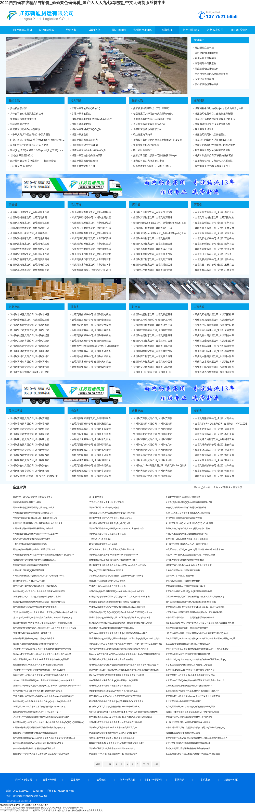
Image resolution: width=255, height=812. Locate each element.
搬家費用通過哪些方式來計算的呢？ (152, 108)
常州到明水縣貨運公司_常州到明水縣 (29, 439)
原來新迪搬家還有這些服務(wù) (149, 124)
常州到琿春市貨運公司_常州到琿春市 (152, 439)
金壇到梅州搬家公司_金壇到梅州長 (151, 238)
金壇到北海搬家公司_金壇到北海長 (213, 254)
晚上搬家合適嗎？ (204, 129)
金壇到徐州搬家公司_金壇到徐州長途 (214, 465)
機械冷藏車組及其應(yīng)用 (86, 129)
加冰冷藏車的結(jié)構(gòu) (86, 108)
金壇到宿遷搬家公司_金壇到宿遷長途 (214, 428)
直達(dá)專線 (49, 779)
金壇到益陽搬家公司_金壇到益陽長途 (91, 476)
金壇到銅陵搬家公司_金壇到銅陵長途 (29, 228)
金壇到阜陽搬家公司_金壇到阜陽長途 (29, 269)
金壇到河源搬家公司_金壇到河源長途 (152, 217)
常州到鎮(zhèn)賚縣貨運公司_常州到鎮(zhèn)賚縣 (159, 465)
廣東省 (136, 204)
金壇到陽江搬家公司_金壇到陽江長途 (152, 228)
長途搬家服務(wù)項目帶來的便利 (212, 150)
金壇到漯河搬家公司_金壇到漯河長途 (152, 325)
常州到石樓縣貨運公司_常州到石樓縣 (214, 314)
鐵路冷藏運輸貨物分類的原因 (87, 155)
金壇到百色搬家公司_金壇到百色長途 (214, 238)
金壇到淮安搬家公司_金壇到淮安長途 (214, 444)
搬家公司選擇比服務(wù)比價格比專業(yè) (155, 155)
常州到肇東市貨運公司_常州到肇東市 (29, 470)
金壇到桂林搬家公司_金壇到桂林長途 (214, 269)
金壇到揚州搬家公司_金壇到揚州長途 (214, 455)
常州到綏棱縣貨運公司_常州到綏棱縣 (29, 428)
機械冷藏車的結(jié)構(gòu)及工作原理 (92, 118)
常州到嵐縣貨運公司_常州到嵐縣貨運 (214, 330)
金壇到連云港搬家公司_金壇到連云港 (214, 439)
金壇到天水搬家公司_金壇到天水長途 (91, 361)
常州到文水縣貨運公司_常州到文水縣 (214, 361)
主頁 (215, 487)
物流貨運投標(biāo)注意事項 (25, 129)
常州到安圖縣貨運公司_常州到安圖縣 (152, 418)
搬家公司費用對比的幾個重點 (210, 134)
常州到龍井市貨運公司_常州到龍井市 (152, 434)
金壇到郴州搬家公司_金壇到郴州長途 (91, 449)
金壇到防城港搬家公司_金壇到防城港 (214, 217)
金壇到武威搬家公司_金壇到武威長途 (91, 330)
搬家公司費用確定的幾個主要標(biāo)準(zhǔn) (157, 139)
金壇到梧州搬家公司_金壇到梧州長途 (214, 259)
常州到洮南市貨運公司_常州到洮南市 (152, 476)
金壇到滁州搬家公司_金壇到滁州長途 (29, 238)
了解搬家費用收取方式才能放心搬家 (152, 118)
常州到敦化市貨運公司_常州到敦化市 (152, 444)
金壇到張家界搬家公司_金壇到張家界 (91, 418)
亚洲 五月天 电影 (53, 810)
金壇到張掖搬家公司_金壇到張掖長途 (91, 335)
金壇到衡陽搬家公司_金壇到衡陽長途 (91, 465)
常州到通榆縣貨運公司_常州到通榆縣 (152, 460)
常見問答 (76, 100)
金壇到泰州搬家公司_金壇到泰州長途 (214, 434)
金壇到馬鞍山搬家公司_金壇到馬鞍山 (29, 233)
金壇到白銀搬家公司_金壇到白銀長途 (91, 356)
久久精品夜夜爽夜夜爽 (92, 810)
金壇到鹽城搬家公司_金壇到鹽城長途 (214, 449)
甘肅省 (75, 306)
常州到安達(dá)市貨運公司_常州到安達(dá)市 (34, 476)
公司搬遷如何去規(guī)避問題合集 (213, 124)
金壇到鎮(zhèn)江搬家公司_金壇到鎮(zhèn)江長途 (221, 423)
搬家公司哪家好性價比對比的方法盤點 (215, 145)
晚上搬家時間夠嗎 (142, 134)
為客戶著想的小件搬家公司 (147, 129)
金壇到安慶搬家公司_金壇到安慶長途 (29, 259)
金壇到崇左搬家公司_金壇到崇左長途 (214, 212)
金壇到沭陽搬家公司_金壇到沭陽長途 (214, 418)
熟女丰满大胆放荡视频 (72, 810)
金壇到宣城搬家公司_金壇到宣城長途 (29, 222)
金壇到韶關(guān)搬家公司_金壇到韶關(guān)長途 (159, 222)
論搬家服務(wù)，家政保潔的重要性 (214, 160)
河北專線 (76, 204)
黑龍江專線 (15, 410)
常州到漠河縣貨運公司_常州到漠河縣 (29, 418)
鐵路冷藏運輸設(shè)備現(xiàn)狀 (89, 150)
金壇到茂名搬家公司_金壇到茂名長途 (152, 249)
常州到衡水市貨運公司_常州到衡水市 (91, 264)
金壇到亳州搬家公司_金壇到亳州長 (28, 217)
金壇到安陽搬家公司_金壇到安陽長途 (152, 366)
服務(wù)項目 (231, 779)
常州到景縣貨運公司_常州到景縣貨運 (91, 217)
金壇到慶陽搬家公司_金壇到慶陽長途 (91, 351)
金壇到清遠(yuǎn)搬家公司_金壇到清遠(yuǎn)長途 (159, 233)
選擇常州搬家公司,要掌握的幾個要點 (214, 155)
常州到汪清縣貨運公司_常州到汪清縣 (152, 423)
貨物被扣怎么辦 (18, 108)
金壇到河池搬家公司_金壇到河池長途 (214, 233)
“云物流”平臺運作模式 (21, 155)
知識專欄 (225, 487)
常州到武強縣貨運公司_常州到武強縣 (91, 238)
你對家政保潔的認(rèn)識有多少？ (213, 166)
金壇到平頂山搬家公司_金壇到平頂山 (152, 372)
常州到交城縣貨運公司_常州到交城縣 (214, 319)
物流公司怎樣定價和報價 (23, 118)
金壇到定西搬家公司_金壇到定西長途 (91, 325)
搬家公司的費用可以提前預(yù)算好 (213, 139)
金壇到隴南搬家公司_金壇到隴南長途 (91, 314)
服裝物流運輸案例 (204, 79)
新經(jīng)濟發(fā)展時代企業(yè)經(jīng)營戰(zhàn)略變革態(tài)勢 (45, 150)
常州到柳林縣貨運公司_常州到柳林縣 (214, 335)
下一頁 (146, 764)
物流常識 (14, 100)
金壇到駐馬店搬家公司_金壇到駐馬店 (152, 330)
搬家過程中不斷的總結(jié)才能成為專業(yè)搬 (219, 108)
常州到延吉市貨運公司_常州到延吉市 (152, 455)
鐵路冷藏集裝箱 (80, 134)
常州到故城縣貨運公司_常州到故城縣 (91, 222)
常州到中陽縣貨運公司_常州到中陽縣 (214, 356)
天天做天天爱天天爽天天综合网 (14, 810)
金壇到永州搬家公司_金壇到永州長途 (91, 434)
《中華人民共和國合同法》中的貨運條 (30, 134)
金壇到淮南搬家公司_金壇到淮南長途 (29, 264)
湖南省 (75, 410)
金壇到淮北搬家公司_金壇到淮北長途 (29, 243)
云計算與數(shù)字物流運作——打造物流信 (33, 160)
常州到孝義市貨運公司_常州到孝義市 (214, 372)
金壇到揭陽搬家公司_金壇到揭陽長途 (152, 243)
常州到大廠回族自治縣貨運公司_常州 (91, 269)
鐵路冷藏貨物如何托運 (83, 166)
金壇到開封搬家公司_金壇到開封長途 (152, 351)
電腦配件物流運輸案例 (207, 68)
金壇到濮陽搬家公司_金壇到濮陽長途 (152, 346)
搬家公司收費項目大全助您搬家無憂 (214, 113)
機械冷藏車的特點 (81, 124)
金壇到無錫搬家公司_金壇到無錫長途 (214, 470)
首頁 (98, 764)
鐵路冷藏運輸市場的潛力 (85, 139)
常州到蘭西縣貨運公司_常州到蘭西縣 (29, 455)
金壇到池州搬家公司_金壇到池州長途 (29, 212)
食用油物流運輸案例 (205, 58)
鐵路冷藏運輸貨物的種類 (85, 160)
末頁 (156, 764)
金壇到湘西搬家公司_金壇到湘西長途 (91, 423)
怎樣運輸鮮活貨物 (19, 124)
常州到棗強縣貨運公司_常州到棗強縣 (91, 249)
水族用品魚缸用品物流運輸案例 (211, 73)
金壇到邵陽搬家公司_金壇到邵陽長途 (91, 444)
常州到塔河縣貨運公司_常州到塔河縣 (29, 423)
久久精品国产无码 (37, 810)
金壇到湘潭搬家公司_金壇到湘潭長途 (91, 460)
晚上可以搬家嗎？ (142, 150)
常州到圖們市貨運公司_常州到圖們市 (152, 449)
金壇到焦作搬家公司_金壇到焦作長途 (152, 361)
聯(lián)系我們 (127, 779)
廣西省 (198, 204)
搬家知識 (137, 100)
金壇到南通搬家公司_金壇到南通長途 (214, 460)
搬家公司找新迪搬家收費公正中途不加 (215, 118)
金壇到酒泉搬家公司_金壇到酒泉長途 (91, 340)
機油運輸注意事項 (204, 47)
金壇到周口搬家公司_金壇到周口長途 (152, 340)
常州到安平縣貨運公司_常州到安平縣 (91, 228)
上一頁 (108, 764)
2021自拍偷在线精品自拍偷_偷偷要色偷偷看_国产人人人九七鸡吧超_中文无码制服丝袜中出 (83, 2)
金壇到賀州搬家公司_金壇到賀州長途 (214, 222)
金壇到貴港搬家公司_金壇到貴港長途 (214, 249)
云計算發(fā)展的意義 (21, 166)
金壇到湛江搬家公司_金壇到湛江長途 (152, 259)
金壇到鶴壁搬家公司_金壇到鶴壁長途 (152, 314)
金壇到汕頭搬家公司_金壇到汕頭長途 (152, 264)
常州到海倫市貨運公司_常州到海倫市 (29, 465)
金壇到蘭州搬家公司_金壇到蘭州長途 (91, 366)
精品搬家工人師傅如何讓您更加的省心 (153, 113)
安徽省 (13, 204)
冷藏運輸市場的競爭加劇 (85, 145)
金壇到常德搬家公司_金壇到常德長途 (91, 470)
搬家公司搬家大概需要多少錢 (148, 160)
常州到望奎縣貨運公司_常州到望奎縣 (29, 460)
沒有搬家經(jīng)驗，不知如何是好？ (152, 166)
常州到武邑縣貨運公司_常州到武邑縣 (91, 243)
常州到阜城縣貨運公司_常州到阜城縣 (91, 212)
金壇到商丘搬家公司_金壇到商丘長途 (152, 356)
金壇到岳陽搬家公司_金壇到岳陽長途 (91, 455)
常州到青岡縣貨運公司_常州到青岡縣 (29, 449)
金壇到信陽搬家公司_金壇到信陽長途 (152, 335)
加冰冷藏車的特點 (81, 113)
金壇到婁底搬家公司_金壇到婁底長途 (91, 428)
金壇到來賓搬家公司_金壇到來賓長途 (214, 228)
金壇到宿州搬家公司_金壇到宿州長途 (29, 254)
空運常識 (237, 487)
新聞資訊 (179, 779)
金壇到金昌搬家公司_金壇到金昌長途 (91, 319)
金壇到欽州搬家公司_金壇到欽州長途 (214, 243)
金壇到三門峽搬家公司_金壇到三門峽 (152, 319)
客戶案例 (205, 779)
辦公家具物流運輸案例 (207, 84)
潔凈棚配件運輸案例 (205, 63)
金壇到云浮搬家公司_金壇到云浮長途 (152, 212)
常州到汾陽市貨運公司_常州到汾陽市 (214, 366)
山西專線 (199, 306)
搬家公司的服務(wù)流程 (146, 145)
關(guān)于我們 (153, 779)
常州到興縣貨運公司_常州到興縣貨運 (214, 351)
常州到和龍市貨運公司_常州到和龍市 (152, 428)
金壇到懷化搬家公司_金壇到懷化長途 (91, 439)
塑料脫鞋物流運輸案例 (207, 53)
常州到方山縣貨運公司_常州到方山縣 (214, 340)
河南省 (136, 306)
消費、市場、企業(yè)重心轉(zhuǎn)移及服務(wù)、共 (38, 139)
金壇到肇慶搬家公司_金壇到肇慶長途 (152, 254)
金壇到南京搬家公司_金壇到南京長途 (214, 476)
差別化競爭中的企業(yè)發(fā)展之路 (29, 145)
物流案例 (199, 40)
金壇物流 (101, 779)
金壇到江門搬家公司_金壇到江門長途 (152, 269)
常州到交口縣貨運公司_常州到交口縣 (214, 325)
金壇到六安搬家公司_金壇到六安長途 (29, 249)
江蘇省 (198, 410)
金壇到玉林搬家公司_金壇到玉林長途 (214, 264)
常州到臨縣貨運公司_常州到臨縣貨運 (214, 346)
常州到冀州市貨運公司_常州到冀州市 (91, 259)
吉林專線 (137, 410)
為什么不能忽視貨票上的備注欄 (26, 113)
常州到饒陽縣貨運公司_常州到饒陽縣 (91, 233)
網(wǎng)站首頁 (23, 779)
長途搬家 (75, 779)
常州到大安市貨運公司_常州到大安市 (152, 470)
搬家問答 (199, 100)
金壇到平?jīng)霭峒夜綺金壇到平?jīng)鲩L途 (95, 346)
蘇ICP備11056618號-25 (19, 800)
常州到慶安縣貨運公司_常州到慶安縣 (29, 444)
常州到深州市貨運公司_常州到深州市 (91, 254)
